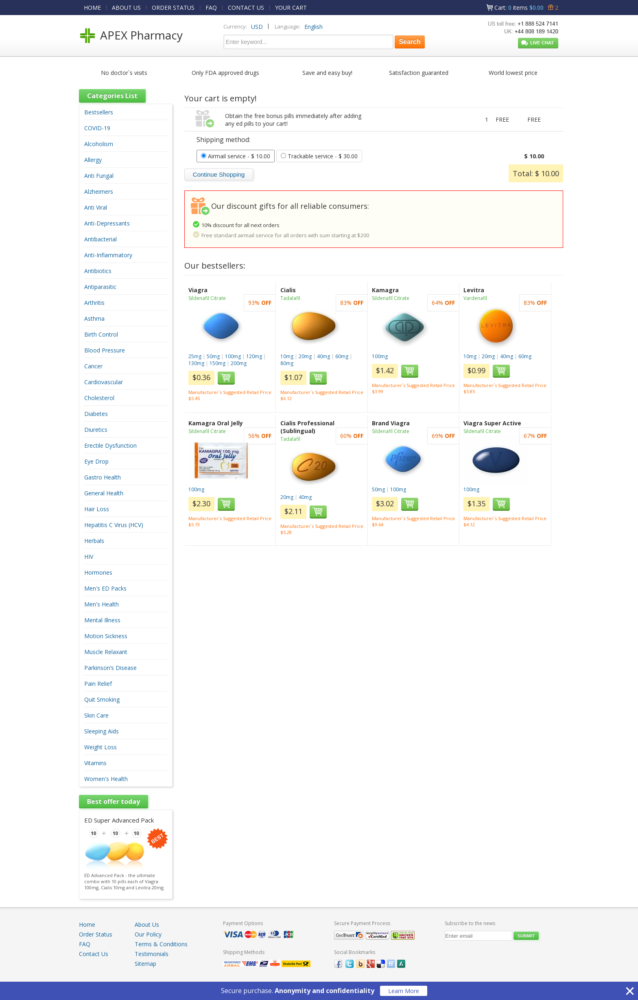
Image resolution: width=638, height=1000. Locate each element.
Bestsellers (98, 112)
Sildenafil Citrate (207, 298)
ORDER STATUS (173, 7)
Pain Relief (98, 683)
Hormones (98, 572)
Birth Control (101, 334)
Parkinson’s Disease (110, 668)
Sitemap (145, 963)
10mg (286, 356)
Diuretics (95, 429)
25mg (194, 356)
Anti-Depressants (107, 223)
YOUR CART (291, 7)
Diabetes (96, 414)
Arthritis (94, 302)
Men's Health (101, 604)
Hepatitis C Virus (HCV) (113, 525)
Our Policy (148, 934)
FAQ (211, 7)
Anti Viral (95, 207)
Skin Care (96, 715)
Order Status (95, 934)
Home (87, 924)
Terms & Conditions (161, 944)
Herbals (94, 541)
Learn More (403, 991)
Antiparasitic (100, 287)
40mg (323, 356)
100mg (233, 356)
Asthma (94, 318)
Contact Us (93, 954)
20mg (305, 356)
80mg (286, 363)
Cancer (93, 366)
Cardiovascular (103, 382)
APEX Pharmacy (141, 35)
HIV (88, 556)
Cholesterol (99, 398)
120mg (254, 356)
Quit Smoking (102, 699)
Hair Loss (96, 509)
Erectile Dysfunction (110, 445)
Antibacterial (100, 239)
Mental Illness (102, 620)
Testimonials (151, 954)
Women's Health (106, 779)
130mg (196, 363)
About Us (147, 924)
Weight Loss (100, 747)
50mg (213, 356)
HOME (92, 7)
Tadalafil (290, 298)
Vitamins (95, 763)
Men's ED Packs (105, 588)
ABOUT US (126, 7)
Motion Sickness (105, 636)
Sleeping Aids (101, 731)
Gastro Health (102, 477)
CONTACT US (246, 7)
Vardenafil (475, 298)
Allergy (93, 160)
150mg (217, 363)
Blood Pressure (104, 350)
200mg (239, 363)
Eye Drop (96, 461)
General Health (103, 493)
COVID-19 (97, 128)
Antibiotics (97, 271)
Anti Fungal (99, 175)
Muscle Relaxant (105, 652)
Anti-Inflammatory (108, 255)
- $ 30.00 (319, 156)
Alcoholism (98, 144)
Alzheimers (98, 191)
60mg (341, 356)
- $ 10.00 (235, 156)
